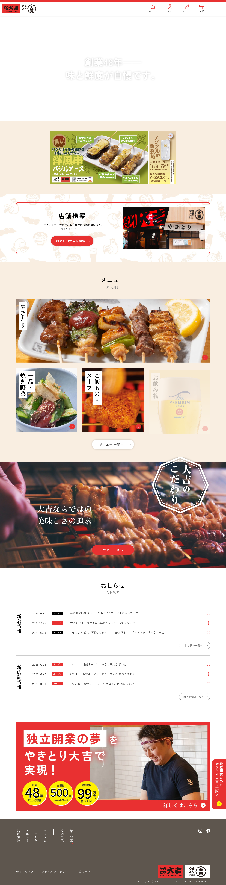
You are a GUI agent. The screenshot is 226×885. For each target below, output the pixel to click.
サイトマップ (25, 871)
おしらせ (44, 835)
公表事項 (85, 871)
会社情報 (63, 835)
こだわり (36, 835)
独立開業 (71, 835)
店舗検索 (18, 835)
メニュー (27, 835)
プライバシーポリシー (56, 871)
